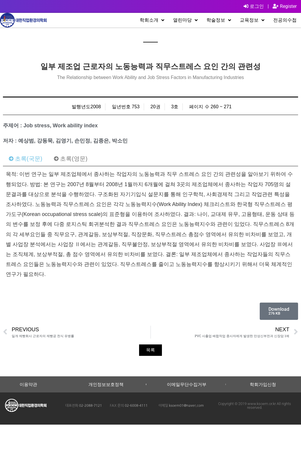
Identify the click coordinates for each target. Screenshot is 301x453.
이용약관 (28, 384)
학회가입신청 (263, 384)
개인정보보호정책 (106, 384)
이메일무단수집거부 (186, 384)
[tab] (25, 158)
